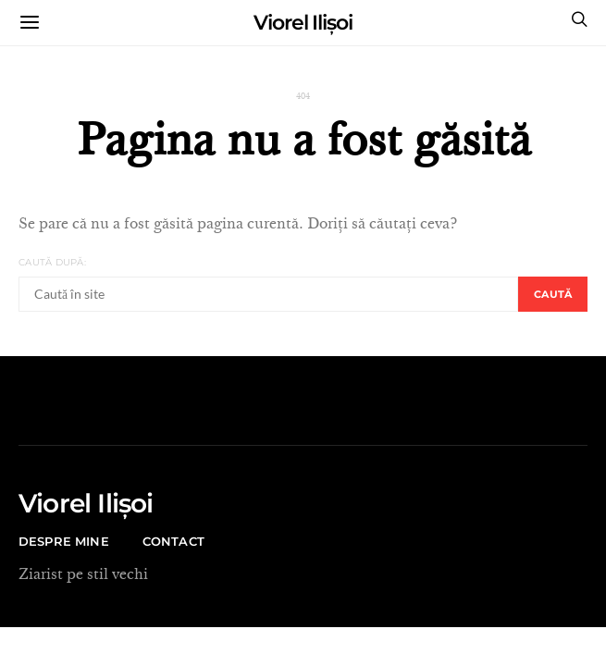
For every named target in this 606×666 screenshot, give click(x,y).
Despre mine (64, 541)
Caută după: (52, 262)
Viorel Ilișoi (303, 22)
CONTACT (173, 541)
